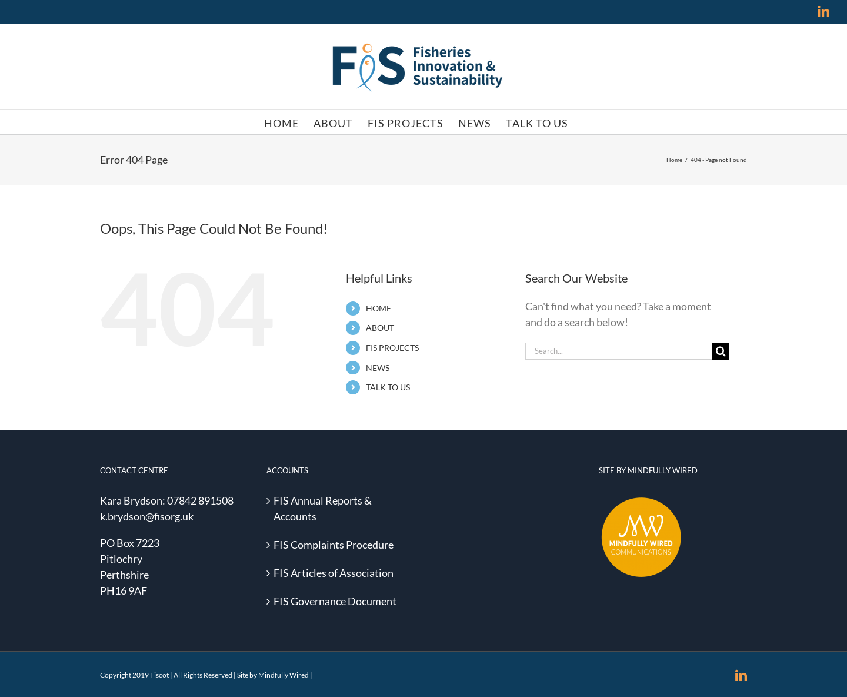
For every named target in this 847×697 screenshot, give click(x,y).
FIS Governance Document (335, 601)
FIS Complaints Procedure (334, 544)
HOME (378, 308)
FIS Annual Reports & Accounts (323, 508)
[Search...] (618, 351)
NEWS (377, 368)
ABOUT (380, 328)
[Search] (720, 351)
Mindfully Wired (283, 675)
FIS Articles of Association (334, 572)
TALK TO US (388, 387)
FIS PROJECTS (392, 348)
